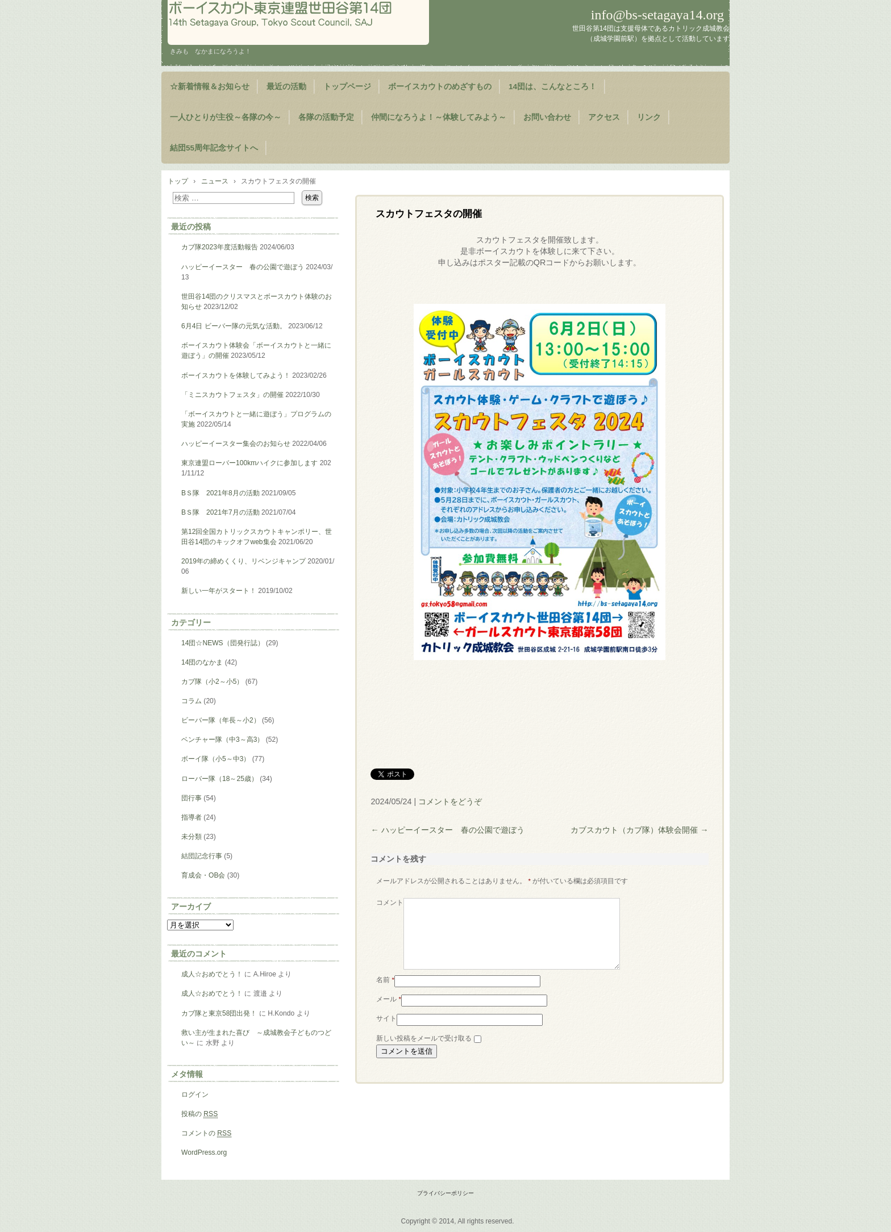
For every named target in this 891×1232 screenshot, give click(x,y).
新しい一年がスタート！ (218, 591)
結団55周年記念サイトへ (214, 148)
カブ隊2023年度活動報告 (219, 247)
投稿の (199, 1114)
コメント (389, 902)
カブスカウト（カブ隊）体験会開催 (639, 829)
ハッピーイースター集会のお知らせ (235, 444)
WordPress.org (204, 1152)
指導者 (191, 817)
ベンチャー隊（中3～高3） (222, 740)
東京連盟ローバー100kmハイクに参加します (249, 463)
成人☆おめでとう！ (212, 974)
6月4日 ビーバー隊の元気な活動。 (233, 326)
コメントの (206, 1133)
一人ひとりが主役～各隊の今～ (225, 117)
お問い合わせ (547, 117)
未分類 (191, 837)
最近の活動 (286, 86)
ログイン (195, 1095)
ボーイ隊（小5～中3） (215, 759)
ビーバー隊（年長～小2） (220, 720)
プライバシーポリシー (445, 1193)
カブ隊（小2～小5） (212, 682)
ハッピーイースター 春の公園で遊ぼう (447, 829)
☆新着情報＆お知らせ (209, 86)
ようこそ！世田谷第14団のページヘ (298, 22)
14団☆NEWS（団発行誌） (222, 643)
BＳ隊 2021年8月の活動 (220, 493)
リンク (649, 117)
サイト (386, 1032)
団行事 (191, 798)
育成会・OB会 (203, 875)
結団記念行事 (201, 856)
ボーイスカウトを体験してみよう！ (235, 375)
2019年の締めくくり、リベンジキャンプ (243, 561)
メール (388, 1012)
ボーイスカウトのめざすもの (440, 86)
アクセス (604, 117)
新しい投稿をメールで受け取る (424, 1052)
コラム (191, 701)
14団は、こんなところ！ (553, 86)
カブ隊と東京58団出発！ (219, 1013)
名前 (385, 993)
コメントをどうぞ (450, 801)
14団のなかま (202, 662)
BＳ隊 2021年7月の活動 (220, 512)
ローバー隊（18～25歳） (219, 779)
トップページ (347, 86)
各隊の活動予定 (326, 117)
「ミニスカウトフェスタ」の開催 (232, 395)
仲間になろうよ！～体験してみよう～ (438, 117)
